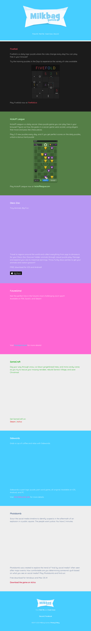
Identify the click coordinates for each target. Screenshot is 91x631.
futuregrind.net (20, 345)
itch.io (19, 422)
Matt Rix (41, 34)
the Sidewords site (22, 497)
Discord (56, 34)
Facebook (48, 616)
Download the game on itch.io (23, 582)
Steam (12, 422)
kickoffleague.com (42, 186)
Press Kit (35, 34)
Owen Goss (49, 34)
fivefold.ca (32, 102)
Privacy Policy (54, 623)
